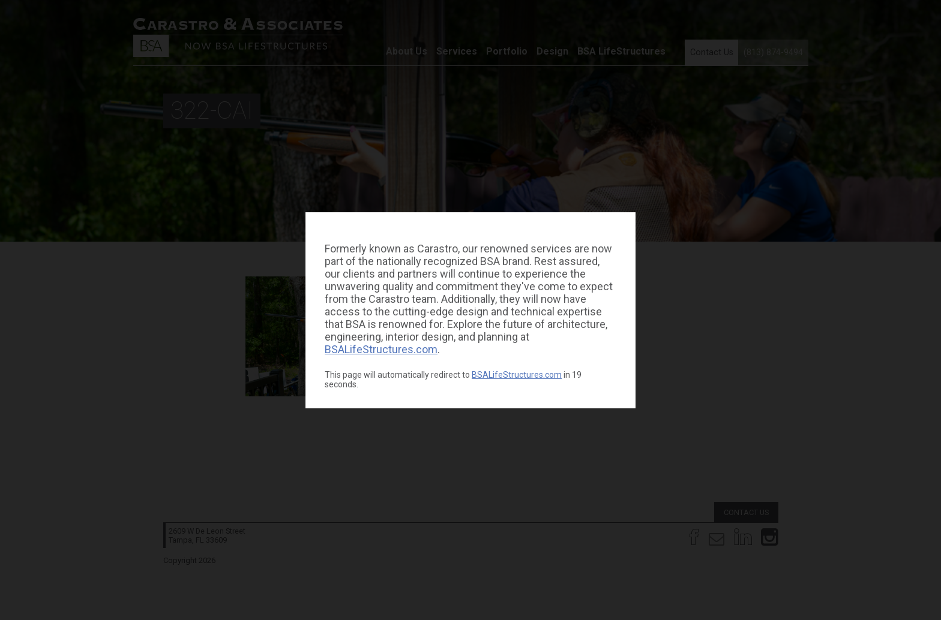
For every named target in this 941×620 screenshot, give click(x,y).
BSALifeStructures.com (381, 349)
